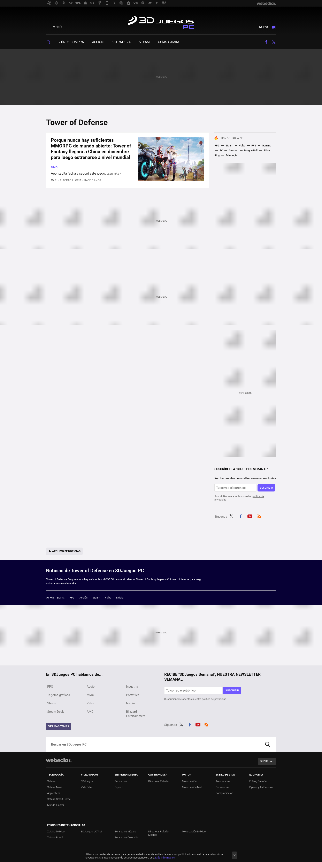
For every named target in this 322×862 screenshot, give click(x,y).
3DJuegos (87, 781)
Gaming (266, 145)
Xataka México (55, 831)
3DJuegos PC (161, 21)
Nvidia (119, 597)
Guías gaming (169, 42)
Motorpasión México (194, 831)
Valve (242, 145)
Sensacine (121, 781)
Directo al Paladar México (158, 833)
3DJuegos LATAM (91, 831)
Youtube (250, 516)
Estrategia (121, 42)
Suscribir (266, 487)
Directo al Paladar (158, 781)
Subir (264, 761)
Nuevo (264, 27)
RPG (217, 145)
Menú (57, 27)
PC (221, 150)
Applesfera (53, 793)
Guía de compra (71, 42)
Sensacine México (125, 831)
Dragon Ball (251, 150)
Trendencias (223, 781)
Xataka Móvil (54, 787)
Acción (98, 42)
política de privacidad (214, 699)
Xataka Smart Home (59, 799)
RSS (259, 516)
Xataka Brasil (55, 837)
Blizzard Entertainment (135, 714)
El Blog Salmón (258, 781)
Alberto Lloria (70, 180)
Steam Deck (55, 712)
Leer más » (114, 173)
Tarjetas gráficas (58, 695)
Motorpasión (189, 781)
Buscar (267, 744)
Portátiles (132, 695)
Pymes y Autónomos (261, 787)
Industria (132, 686)
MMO (54, 167)
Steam (144, 42)
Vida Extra (86, 787)
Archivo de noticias (66, 551)
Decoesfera (222, 787)
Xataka (51, 781)
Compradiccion (224, 793)
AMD (90, 712)
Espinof (119, 787)
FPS (253, 145)
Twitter (273, 42)
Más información (165, 857)
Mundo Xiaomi (55, 805)
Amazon (233, 150)
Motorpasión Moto (192, 787)
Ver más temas (58, 726)
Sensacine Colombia (126, 837)
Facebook (266, 42)
